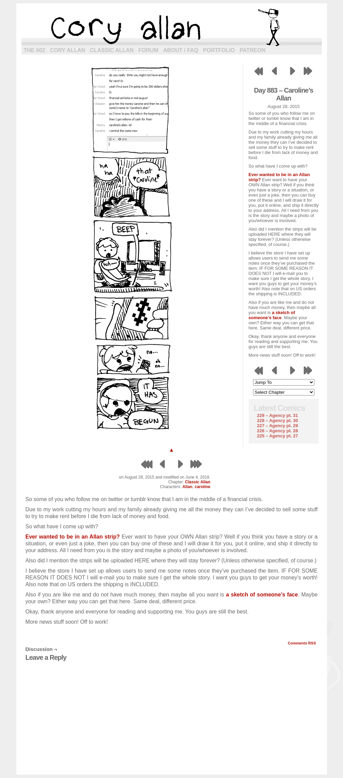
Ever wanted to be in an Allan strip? (73, 537)
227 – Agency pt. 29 (277, 425)
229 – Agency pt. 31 (277, 415)
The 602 (34, 50)
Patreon (252, 50)
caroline (202, 486)
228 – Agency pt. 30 (277, 420)
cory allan (171, 27)
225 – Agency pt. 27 (277, 435)
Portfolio (219, 50)
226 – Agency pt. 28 (277, 430)
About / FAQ (180, 50)
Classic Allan (112, 50)
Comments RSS (302, 643)
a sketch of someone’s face (272, 315)
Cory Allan (67, 50)
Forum (148, 50)
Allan (187, 486)
